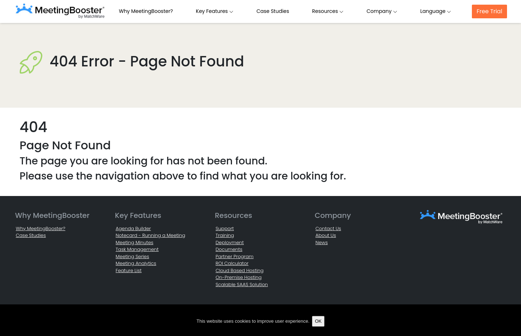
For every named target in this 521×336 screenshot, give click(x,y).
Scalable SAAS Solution (241, 284)
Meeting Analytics (136, 263)
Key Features (214, 11)
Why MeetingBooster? (146, 11)
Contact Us (328, 228)
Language (435, 11)
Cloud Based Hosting (239, 270)
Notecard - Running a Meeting (150, 235)
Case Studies (272, 11)
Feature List (129, 270)
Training (224, 235)
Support (224, 228)
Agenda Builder (133, 228)
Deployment (229, 242)
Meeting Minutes (134, 242)
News (322, 242)
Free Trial (489, 11)
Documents (228, 249)
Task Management (137, 249)
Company (381, 11)
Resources (328, 11)
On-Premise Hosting (238, 277)
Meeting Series (132, 256)
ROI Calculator (231, 263)
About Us (326, 235)
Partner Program (234, 256)
